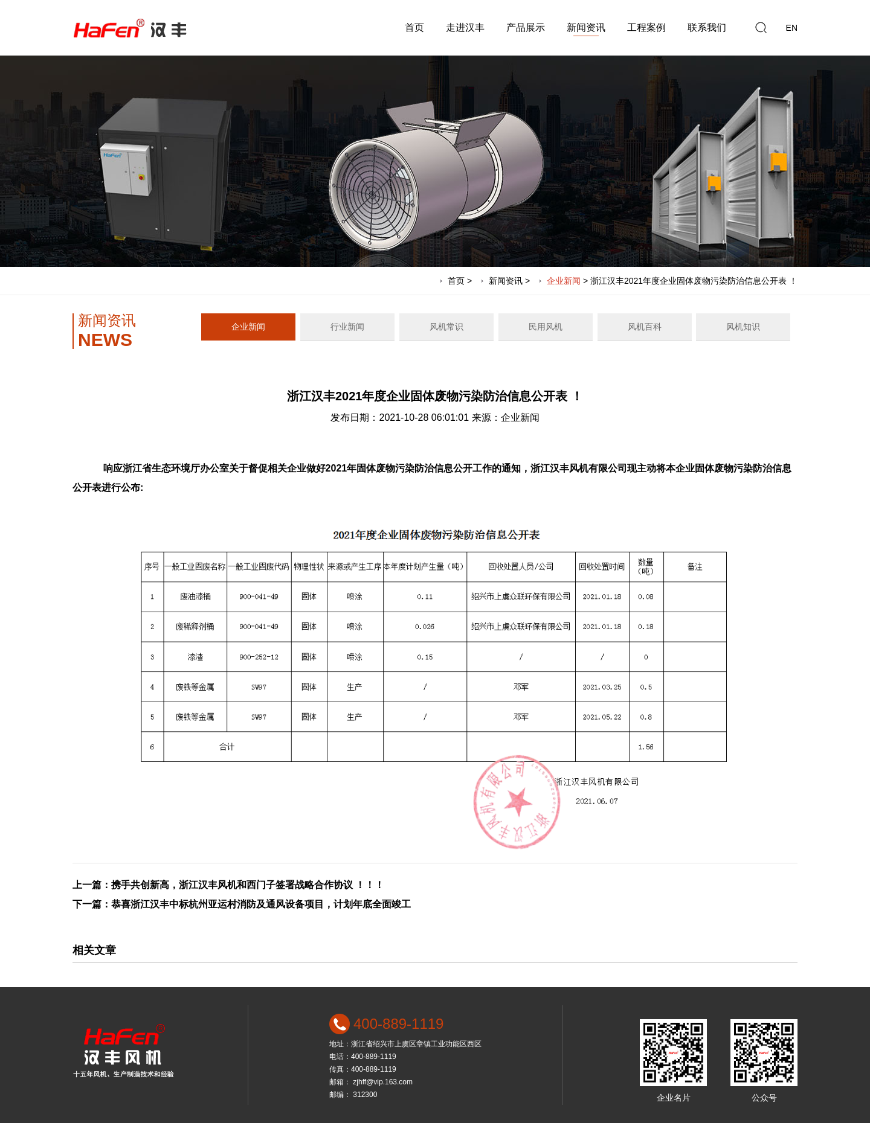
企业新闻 (564, 281)
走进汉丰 (465, 27)
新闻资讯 (586, 27)
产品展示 (525, 27)
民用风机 (545, 326)
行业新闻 (347, 326)
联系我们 (707, 27)
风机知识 (743, 326)
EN (792, 28)
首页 (414, 27)
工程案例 (646, 27)
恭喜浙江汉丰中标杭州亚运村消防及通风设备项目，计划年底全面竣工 (261, 904)
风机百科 (645, 326)
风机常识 (446, 326)
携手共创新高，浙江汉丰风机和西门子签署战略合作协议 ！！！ (247, 885)
